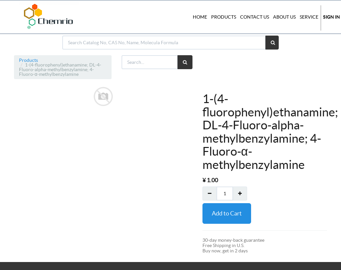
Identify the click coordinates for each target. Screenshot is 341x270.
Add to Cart (227, 213)
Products (28, 60)
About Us (284, 17)
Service (309, 17)
